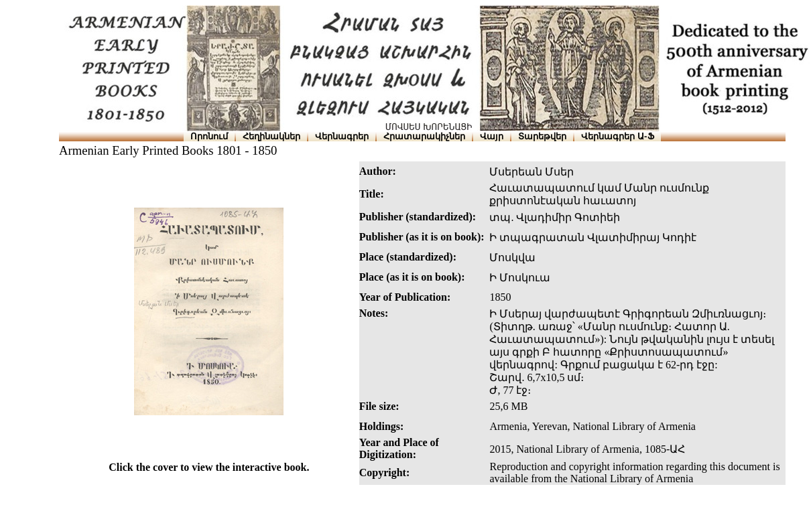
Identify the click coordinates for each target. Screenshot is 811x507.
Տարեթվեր (542, 136)
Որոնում (209, 136)
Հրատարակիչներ (424, 136)
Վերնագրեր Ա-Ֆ (617, 136)
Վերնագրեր (342, 136)
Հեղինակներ (271, 136)
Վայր (491, 136)
